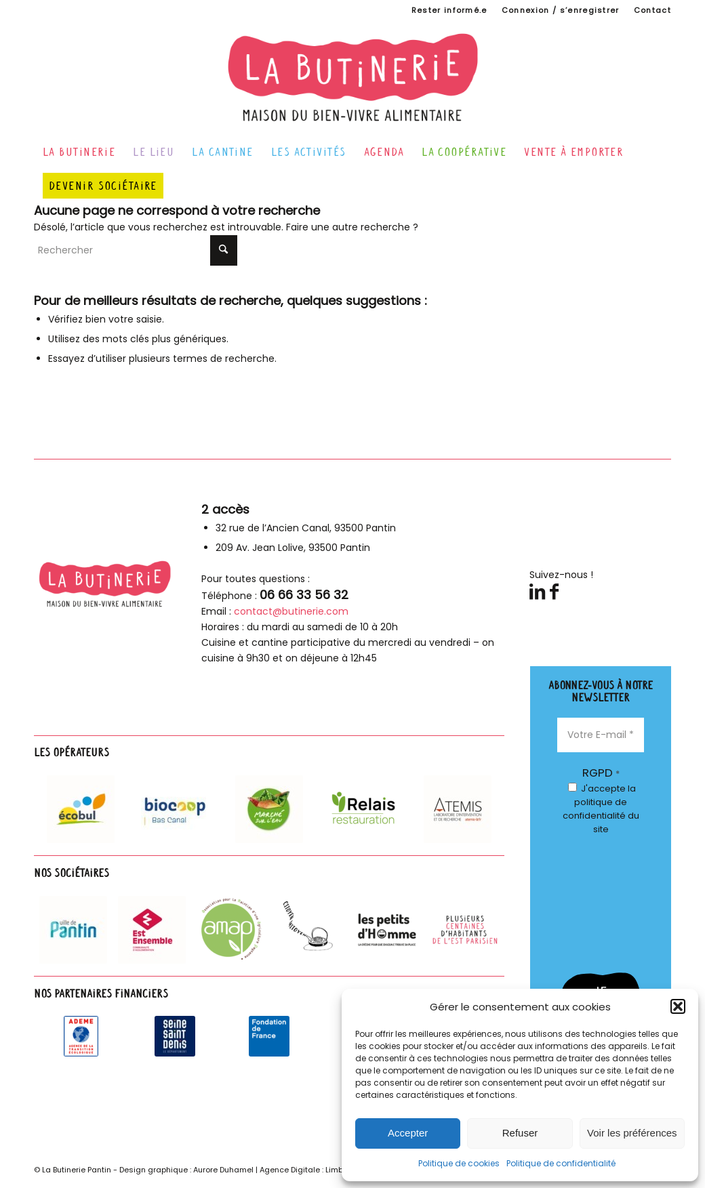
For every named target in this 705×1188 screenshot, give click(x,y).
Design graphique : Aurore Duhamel (186, 1169)
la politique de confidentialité (600, 802)
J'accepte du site (601, 809)
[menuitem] (450, 10)
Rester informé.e (449, 10)
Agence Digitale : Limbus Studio (319, 1169)
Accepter (408, 1133)
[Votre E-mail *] (600, 735)
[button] (678, 1006)
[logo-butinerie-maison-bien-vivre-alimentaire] (352, 77)
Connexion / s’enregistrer (561, 10)
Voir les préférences (632, 1133)
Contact (652, 10)
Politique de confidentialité (561, 1163)
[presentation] (612, 898)
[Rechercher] (135, 250)
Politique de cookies (459, 1163)
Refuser (520, 1133)
